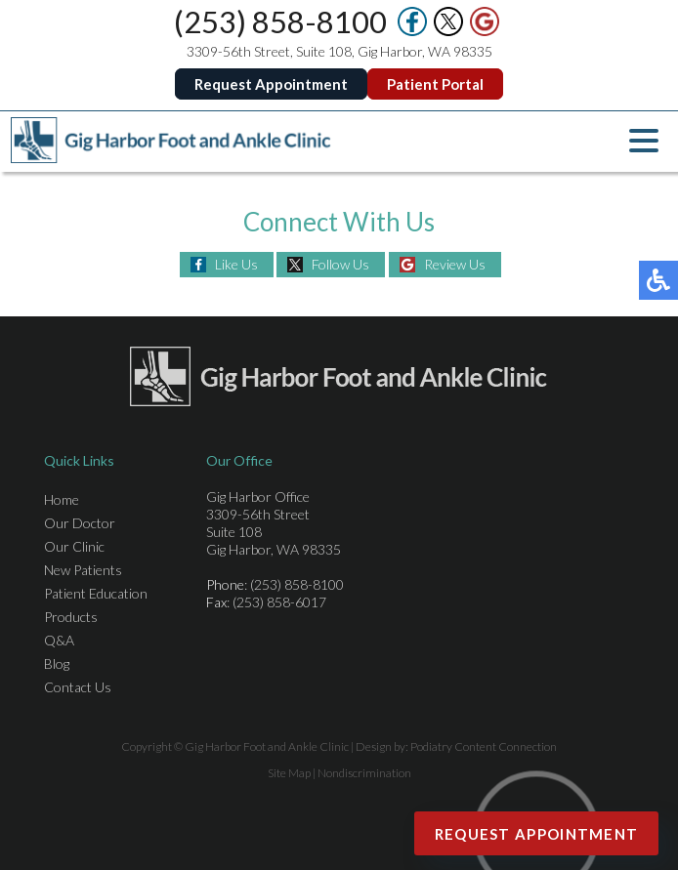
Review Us (455, 264)
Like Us (236, 264)
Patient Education (96, 593)
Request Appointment (271, 84)
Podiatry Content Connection (483, 746)
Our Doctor (79, 523)
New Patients (83, 569)
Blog (56, 663)
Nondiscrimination (364, 773)
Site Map (289, 773)
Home (61, 499)
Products (71, 616)
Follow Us (340, 264)
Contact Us (77, 687)
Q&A (59, 640)
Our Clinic (74, 546)
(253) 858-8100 (280, 21)
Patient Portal (435, 84)
